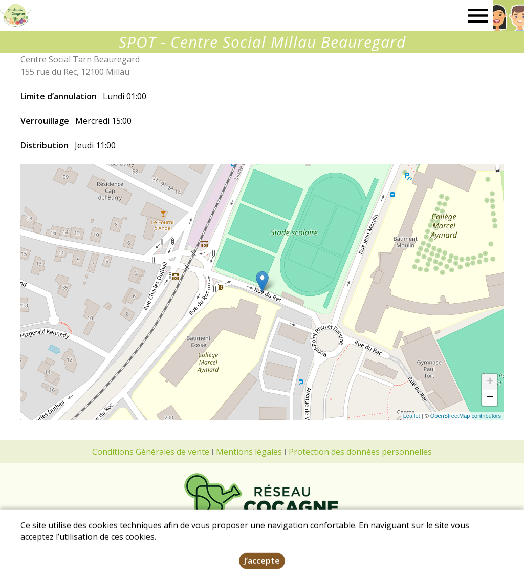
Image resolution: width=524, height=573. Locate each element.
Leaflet (411, 416)
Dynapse (411, 566)
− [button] (490, 398)
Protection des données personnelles (360, 451)
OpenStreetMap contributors (465, 416)
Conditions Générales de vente (150, 451)
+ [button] (490, 382)
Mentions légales (249, 451)
